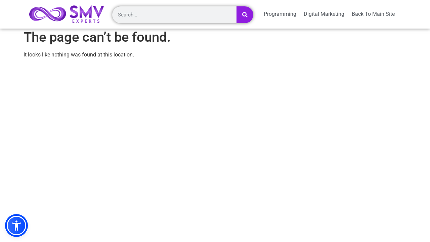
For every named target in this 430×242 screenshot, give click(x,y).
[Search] (244, 14)
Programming (280, 14)
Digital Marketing (324, 14)
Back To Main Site (373, 14)
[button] (16, 225)
